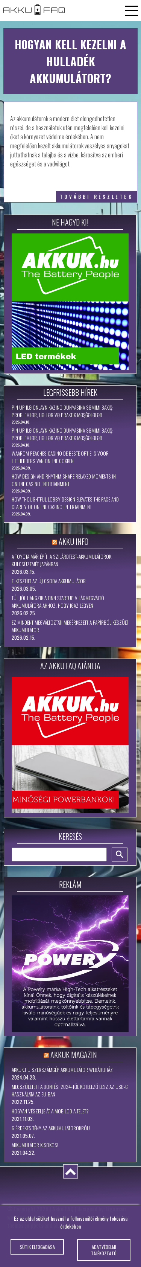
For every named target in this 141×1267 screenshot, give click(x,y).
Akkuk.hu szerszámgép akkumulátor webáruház (62, 1069)
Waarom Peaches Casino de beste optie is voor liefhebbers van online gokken (60, 457)
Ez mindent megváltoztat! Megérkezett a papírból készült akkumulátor (70, 626)
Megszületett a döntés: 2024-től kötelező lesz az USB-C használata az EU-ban (70, 1090)
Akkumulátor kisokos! (35, 1145)
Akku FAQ (63, 1208)
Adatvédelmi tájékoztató (104, 1254)
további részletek (96, 196)
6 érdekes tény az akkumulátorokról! (51, 1128)
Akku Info (73, 541)
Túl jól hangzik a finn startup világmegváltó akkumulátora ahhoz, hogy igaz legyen (58, 601)
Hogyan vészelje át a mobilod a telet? (50, 1111)
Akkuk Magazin (73, 1054)
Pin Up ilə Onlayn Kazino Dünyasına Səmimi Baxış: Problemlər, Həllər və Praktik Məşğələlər (62, 411)
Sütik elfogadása (37, 1251)
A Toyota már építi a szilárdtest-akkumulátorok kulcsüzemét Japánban (61, 560)
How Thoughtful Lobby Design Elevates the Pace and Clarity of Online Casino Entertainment (65, 503)
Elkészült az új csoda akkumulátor (49, 581)
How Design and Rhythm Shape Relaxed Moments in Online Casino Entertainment (64, 480)
